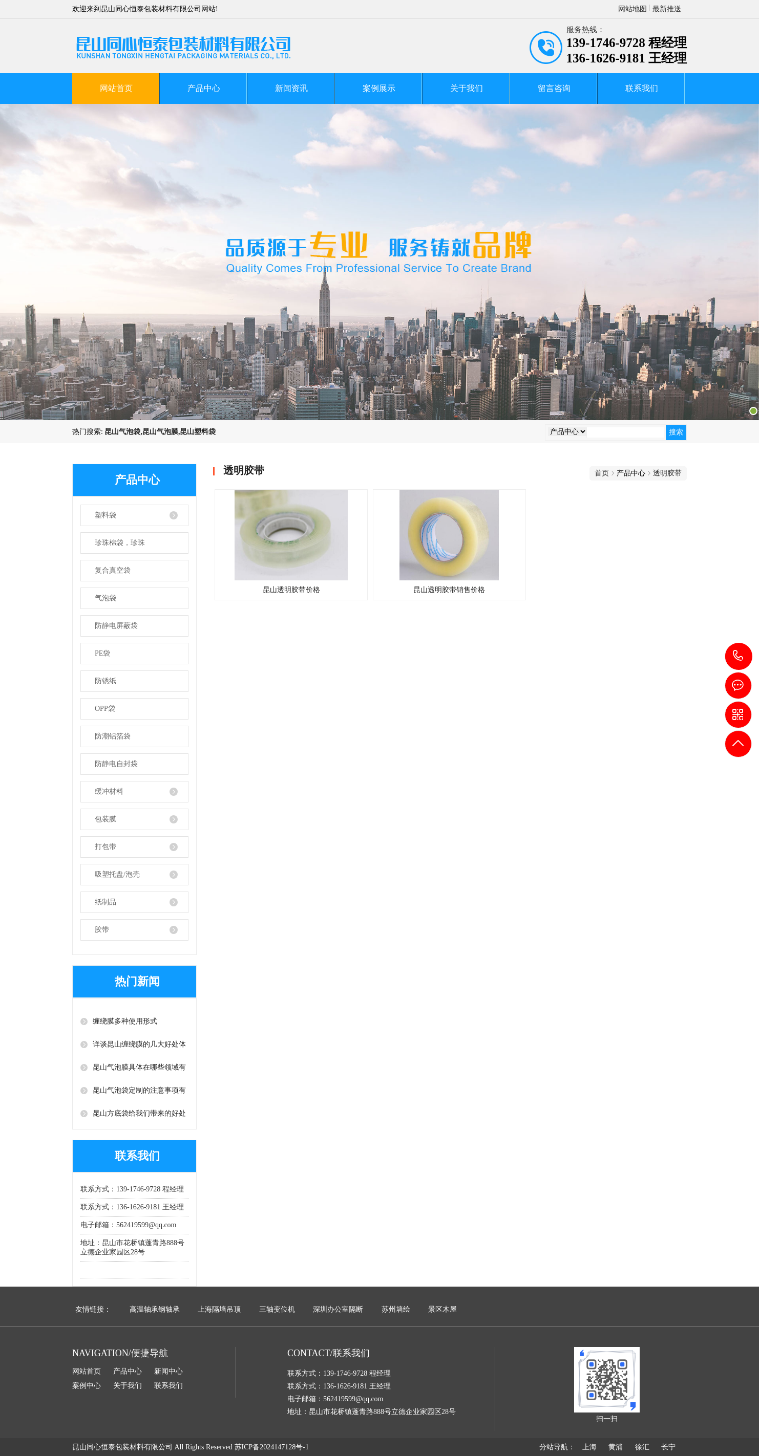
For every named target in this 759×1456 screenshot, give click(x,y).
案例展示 (379, 88)
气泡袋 (105, 598)
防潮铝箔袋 (113, 736)
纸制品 (105, 902)
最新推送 (666, 9)
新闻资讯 (291, 88)
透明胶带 (667, 473)
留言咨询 (554, 88)
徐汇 (642, 1447)
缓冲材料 (109, 791)
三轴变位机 (277, 1309)
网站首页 (116, 88)
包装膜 (105, 819)
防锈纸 (105, 681)
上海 (589, 1447)
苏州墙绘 (396, 1309)
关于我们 (466, 88)
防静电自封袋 (116, 764)
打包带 (105, 847)
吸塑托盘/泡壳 (117, 874)
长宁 (668, 1447)
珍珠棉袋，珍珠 (120, 543)
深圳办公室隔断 (338, 1309)
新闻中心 (168, 1371)
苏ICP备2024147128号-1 (272, 1447)
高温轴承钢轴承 (155, 1309)
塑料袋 (105, 515)
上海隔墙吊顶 (219, 1309)
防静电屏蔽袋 (116, 625)
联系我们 (641, 88)
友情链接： (93, 1309)
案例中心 (86, 1385)
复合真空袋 (113, 570)
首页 (602, 473)
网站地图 (632, 9)
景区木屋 (442, 1309)
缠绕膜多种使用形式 (125, 1021)
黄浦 (615, 1447)
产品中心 (203, 88)
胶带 (102, 929)
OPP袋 (105, 708)
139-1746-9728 (738, 656)
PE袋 (102, 653)
